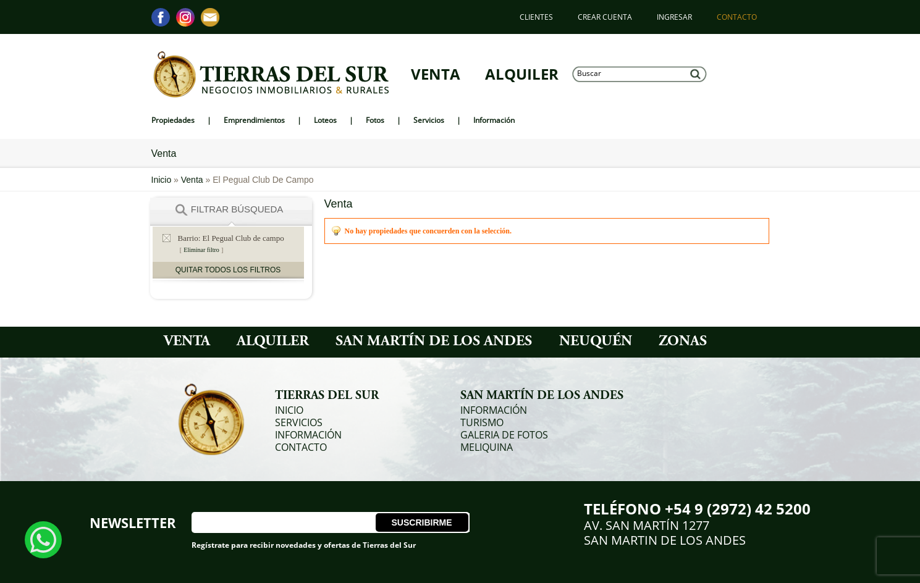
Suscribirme (421, 522)
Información (308, 435)
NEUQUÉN (595, 342)
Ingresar (674, 17)
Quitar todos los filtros (228, 270)
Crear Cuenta (605, 17)
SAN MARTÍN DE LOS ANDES (434, 342)
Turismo (482, 422)
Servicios (299, 422)
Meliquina (486, 447)
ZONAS (683, 342)
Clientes (536, 17)
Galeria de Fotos (504, 435)
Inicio (162, 180)
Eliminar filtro (201, 249)
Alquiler (522, 74)
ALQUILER (273, 342)
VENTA (187, 342)
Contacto (737, 17)
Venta (435, 74)
